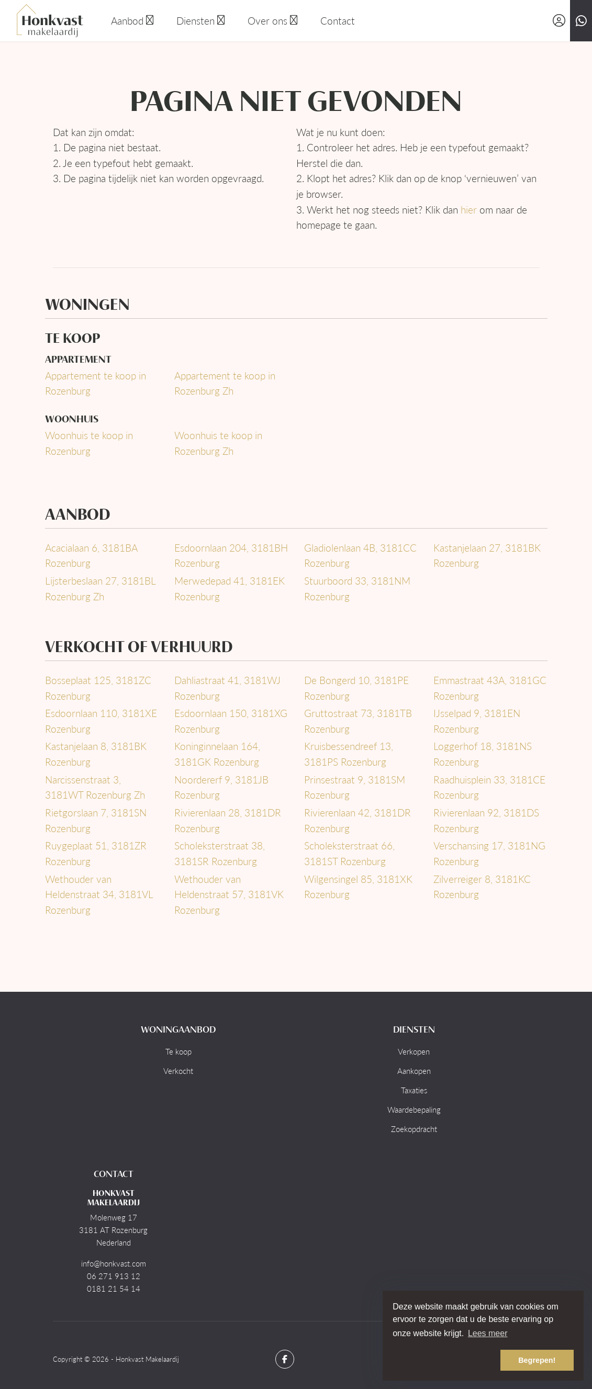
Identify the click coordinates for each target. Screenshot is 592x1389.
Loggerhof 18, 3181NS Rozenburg (482, 754)
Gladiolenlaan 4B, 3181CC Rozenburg (360, 555)
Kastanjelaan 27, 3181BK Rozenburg (487, 555)
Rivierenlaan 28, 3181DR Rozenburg (227, 820)
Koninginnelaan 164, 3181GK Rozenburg (217, 754)
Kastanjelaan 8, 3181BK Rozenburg (96, 754)
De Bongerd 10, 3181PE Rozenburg (356, 688)
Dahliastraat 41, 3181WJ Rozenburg (227, 688)
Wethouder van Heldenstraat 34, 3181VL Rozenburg (99, 894)
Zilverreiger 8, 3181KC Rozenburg (482, 887)
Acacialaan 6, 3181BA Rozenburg (91, 555)
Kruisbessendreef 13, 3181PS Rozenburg (348, 754)
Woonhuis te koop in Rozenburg (89, 443)
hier (469, 210)
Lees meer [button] (488, 1333)
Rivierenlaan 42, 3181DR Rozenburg (357, 820)
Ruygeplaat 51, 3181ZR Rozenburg (96, 853)
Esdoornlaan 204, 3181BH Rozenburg (231, 555)
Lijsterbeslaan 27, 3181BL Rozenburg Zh (100, 588)
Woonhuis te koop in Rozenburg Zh (218, 443)
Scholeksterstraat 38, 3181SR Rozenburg (219, 853)
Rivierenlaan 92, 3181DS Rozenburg (486, 820)
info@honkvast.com (113, 1263)
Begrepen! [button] (536, 1360)
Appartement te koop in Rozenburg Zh (224, 383)
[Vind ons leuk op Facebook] (284, 1359)
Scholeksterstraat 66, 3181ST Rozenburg (349, 853)
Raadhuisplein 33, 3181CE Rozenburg (489, 787)
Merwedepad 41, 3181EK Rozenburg (229, 588)
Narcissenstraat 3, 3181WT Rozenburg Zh (95, 787)
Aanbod (133, 21)
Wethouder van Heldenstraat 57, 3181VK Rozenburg (229, 894)
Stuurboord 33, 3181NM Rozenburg (357, 588)
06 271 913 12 (113, 1276)
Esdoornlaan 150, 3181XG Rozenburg (230, 721)
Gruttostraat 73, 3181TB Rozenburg (358, 721)
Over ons (273, 21)
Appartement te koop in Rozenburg (95, 383)
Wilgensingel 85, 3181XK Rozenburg (358, 887)
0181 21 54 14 (113, 1288)
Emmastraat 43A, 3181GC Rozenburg (489, 688)
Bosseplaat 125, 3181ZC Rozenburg (98, 688)
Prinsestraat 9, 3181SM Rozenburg (354, 787)
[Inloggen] (559, 20)
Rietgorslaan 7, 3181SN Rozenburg (96, 820)
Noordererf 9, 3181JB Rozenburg (221, 787)
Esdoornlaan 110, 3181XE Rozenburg (101, 721)
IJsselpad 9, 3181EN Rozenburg (476, 721)
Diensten (201, 21)
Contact (337, 21)
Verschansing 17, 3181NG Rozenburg (489, 853)
